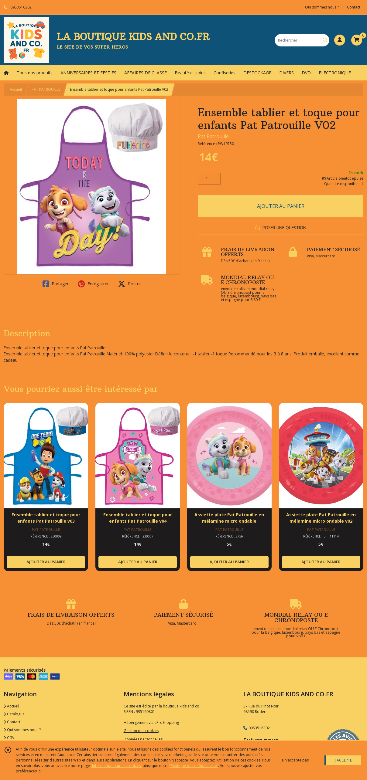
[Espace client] (339, 40)
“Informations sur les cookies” (116, 765)
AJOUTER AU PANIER (280, 206)
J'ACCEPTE (343, 760)
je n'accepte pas (295, 760)
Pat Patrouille (213, 136)
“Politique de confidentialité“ (194, 765)
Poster (129, 283)
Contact (353, 7)
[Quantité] (209, 179)
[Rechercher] (325, 40)
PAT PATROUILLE (46, 89)
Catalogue (14, 714)
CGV (9, 737)
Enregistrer (93, 283)
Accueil (16, 89)
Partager (56, 283)
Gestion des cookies (141, 730)
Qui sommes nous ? (22, 729)
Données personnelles (143, 739)
